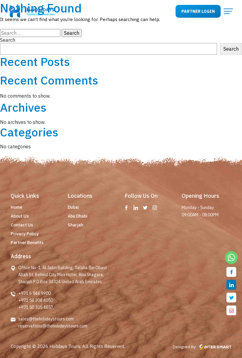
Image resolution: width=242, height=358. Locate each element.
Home (16, 207)
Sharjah (75, 225)
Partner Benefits (27, 242)
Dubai (73, 207)
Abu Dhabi (77, 216)
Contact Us (22, 225)
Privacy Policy (25, 234)
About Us (20, 216)
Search (7, 40)
